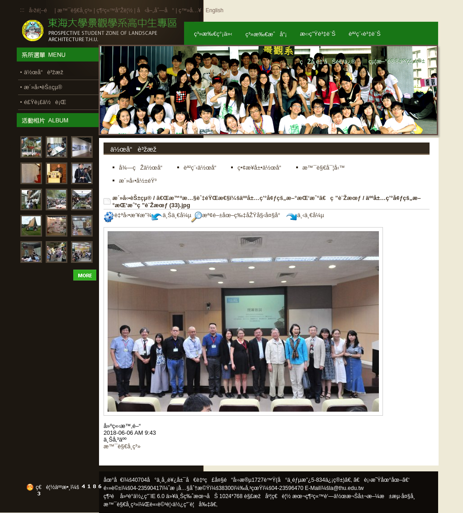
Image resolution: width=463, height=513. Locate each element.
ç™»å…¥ (190, 10)
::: (22, 10)
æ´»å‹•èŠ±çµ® (132, 198)
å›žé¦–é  (41, 10)
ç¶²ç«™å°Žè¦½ (114, 10)
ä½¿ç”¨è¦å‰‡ (191, 504)
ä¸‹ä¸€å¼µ (305, 215)
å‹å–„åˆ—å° (155, 10)
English (214, 10)
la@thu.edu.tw (346, 488)
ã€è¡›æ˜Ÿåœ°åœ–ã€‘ (382, 480)
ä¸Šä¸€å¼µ (171, 215)
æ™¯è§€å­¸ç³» (75, 10)
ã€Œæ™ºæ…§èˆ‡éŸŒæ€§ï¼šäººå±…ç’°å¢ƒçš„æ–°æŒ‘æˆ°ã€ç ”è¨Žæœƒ (258, 198)
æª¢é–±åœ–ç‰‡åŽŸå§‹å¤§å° (238, 215)
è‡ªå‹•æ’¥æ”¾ (127, 215)
